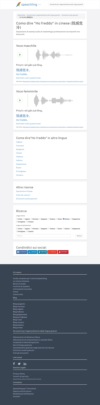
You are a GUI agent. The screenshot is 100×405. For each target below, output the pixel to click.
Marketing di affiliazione (23, 394)
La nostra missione (21, 281)
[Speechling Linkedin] (26, 364)
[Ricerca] (43, 236)
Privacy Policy (19, 374)
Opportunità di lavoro (22, 391)
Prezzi (15, 292)
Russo (18, 168)
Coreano (19, 175)
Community (18, 294)
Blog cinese (18, 327)
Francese (20, 146)
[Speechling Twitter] (20, 364)
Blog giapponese (20, 314)
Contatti (16, 396)
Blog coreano (18, 322)
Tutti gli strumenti (20, 353)
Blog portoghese (20, 317)
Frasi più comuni (23, 195)
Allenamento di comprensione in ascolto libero (33, 340)
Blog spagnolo (19, 304)
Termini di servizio (21, 376)
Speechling (21, 15)
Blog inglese (18, 309)
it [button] (40, 4)
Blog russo (17, 320)
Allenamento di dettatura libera (26, 337)
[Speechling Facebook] (15, 364)
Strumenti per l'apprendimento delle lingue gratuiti (66, 4)
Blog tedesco (18, 312)
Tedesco (19, 157)
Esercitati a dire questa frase (28, 78)
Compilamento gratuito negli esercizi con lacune (33, 348)
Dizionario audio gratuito (70, 15)
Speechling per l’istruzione (24, 388)
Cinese (19, 153)
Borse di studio (19, 284)
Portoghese (21, 171)
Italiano (19, 160)
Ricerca (79, 236)
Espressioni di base (24, 191)
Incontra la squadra (21, 286)
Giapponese (21, 164)
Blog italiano (18, 325)
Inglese (19, 142)
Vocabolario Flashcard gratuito (26, 342)
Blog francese (19, 306)
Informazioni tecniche (22, 289)
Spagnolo (20, 149)
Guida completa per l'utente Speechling (30, 278)
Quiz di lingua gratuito (22, 345)
